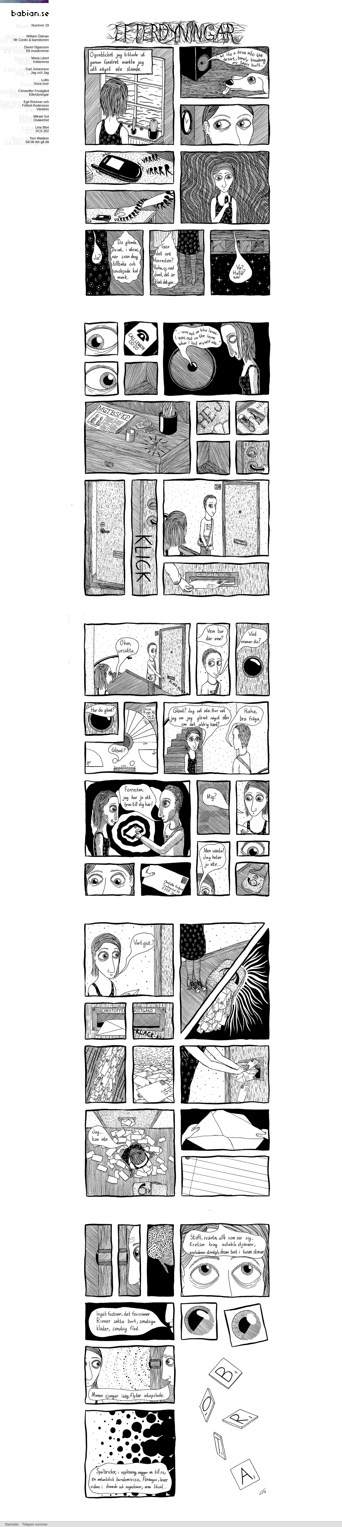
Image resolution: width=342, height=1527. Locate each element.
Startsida (11, 1524)
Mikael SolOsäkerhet (41, 118)
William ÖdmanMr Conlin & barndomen (31, 38)
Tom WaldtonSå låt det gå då (37, 140)
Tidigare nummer (34, 1524)
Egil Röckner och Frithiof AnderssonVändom (35, 105)
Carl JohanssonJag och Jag (37, 70)
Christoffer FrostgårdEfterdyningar (33, 92)
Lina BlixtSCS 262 (42, 129)
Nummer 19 (40, 25)
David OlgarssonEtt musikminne (36, 49)
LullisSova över (41, 81)
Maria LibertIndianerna (40, 59)
